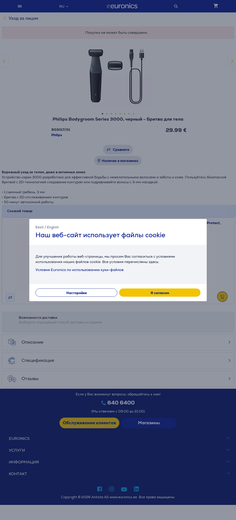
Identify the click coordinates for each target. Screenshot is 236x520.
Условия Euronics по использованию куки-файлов (79, 269)
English (53, 227)
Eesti (39, 227)
